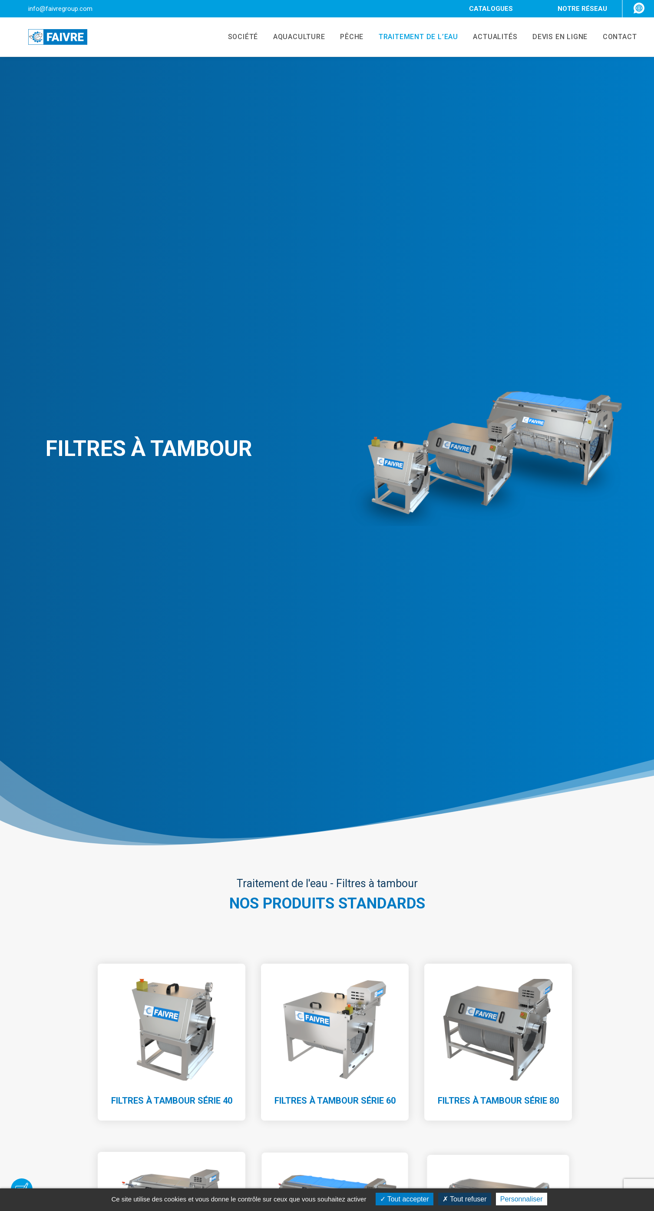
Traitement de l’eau (259, 1086)
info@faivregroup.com (60, 9)
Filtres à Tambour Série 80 (498, 470)
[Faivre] (47, 38)
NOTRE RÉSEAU (582, 9)
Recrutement (250, 1109)
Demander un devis (327, 902)
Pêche (240, 1075)
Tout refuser (465, 1199)
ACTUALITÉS (489, 37)
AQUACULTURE (287, 37)
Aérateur (370, 1109)
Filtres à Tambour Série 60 (334, 480)
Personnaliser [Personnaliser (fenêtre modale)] (521, 1199)
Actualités (245, 1097)
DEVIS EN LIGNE (556, 37)
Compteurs (373, 1075)
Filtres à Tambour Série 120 (171, 649)
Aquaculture (249, 1064)
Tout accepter (404, 1199)
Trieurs (367, 1064)
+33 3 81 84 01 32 (94, 1114)
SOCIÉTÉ (229, 37)
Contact (242, 1120)
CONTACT (618, 37)
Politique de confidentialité (524, 1151)
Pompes (369, 1052)
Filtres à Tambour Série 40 (171, 483)
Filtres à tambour (383, 1097)
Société (242, 1052)
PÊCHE (342, 37)
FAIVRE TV (498, 1052)
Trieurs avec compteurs (393, 1086)
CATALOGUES (491, 9)
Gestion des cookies (514, 1163)
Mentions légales (509, 1117)
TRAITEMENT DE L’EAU (410, 37)
